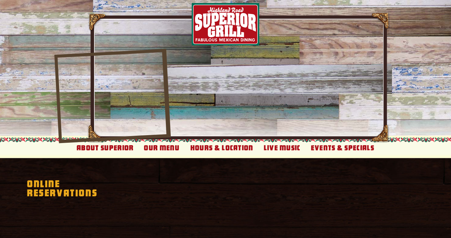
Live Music (282, 148)
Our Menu (162, 148)
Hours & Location (222, 148)
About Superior (105, 148)
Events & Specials (342, 148)
